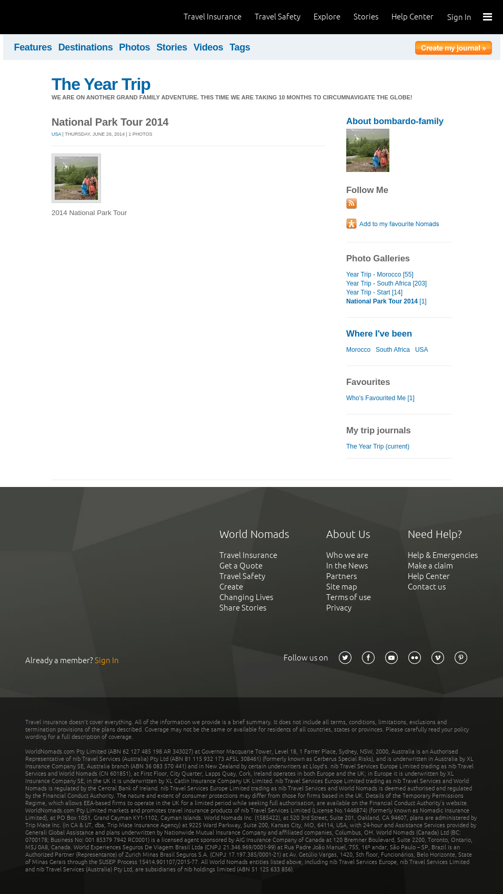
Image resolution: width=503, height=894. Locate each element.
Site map (341, 586)
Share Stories (242, 607)
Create (231, 586)
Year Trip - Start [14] (374, 292)
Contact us (427, 586)
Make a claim (430, 565)
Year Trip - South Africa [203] (386, 283)
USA (56, 134)
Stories (366, 16)
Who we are (347, 555)
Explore (327, 16)
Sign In (459, 17)
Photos (134, 47)
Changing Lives (246, 597)
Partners (341, 576)
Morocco (358, 349)
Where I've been (379, 334)
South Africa (393, 349)
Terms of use (348, 597)
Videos (209, 47)
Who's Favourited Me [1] (380, 398)
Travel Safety (277, 16)
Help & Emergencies (443, 555)
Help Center (412, 16)
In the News (347, 565)
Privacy (338, 607)
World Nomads (55, 17)
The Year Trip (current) (377, 446)
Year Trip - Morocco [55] (380, 274)
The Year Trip (101, 84)
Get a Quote (241, 565)
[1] (386, 301)
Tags (239, 47)
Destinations (85, 47)
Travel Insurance (213, 16)
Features (33, 47)
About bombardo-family (395, 121)
